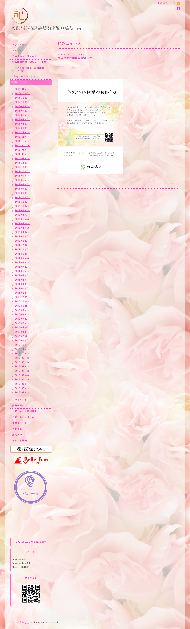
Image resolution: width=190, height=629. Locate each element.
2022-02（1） (22, 237)
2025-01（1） (22, 128)
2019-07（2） (22, 367)
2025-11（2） (22, 98)
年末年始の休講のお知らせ (75, 58)
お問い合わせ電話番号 (24, 411)
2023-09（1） (22, 176)
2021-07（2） (22, 267)
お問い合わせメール (23, 417)
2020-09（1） (22, 310)
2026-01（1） (22, 89)
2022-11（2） (22, 202)
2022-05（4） (22, 224)
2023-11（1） (22, 167)
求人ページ (18, 435)
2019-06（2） (22, 371)
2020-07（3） (22, 319)
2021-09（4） (22, 258)
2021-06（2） (22, 271)
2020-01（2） (22, 341)
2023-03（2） (22, 189)
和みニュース (19, 82)
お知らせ (17, 51)
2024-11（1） (22, 137)
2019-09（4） (22, 358)
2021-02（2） (22, 289)
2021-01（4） (22, 293)
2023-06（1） (22, 180)
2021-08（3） (22, 263)
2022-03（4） (22, 232)
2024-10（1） (22, 141)
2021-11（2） (22, 250)
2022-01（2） (22, 241)
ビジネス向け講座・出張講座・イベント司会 (30, 69)
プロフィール (19, 423)
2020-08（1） (22, 315)
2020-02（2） (22, 336)
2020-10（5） (22, 306)
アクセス (17, 429)
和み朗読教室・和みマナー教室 (29, 62)
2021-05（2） (22, 276)
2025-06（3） (22, 115)
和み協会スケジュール (24, 56)
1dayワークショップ (24, 76)
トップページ (19, 45)
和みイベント (19, 400)
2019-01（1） (22, 393)
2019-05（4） (22, 375)
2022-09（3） (22, 211)
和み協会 (24, 622)
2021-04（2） (22, 280)
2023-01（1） (22, 193)
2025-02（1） (22, 124)
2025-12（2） (22, 94)
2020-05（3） (22, 328)
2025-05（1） (22, 120)
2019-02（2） (22, 388)
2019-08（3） (22, 362)
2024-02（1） (22, 154)
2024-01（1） (22, 159)
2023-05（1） (22, 185)
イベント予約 (19, 441)
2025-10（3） (22, 102)
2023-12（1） (22, 163)
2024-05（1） (22, 150)
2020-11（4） (22, 302)
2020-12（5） (22, 297)
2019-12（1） (22, 345)
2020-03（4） (22, 332)
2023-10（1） (22, 172)
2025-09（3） (22, 107)
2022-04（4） (22, 228)
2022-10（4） (22, 206)
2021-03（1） (22, 284)
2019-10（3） (22, 354)
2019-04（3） (22, 380)
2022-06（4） (22, 219)
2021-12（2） (22, 245)
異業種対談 (18, 406)
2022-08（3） (22, 215)
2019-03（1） (22, 384)
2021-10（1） (22, 254)
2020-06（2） (22, 323)
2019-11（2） (22, 349)
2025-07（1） (22, 111)
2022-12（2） (22, 198)
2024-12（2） (22, 133)
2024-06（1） (22, 146)
